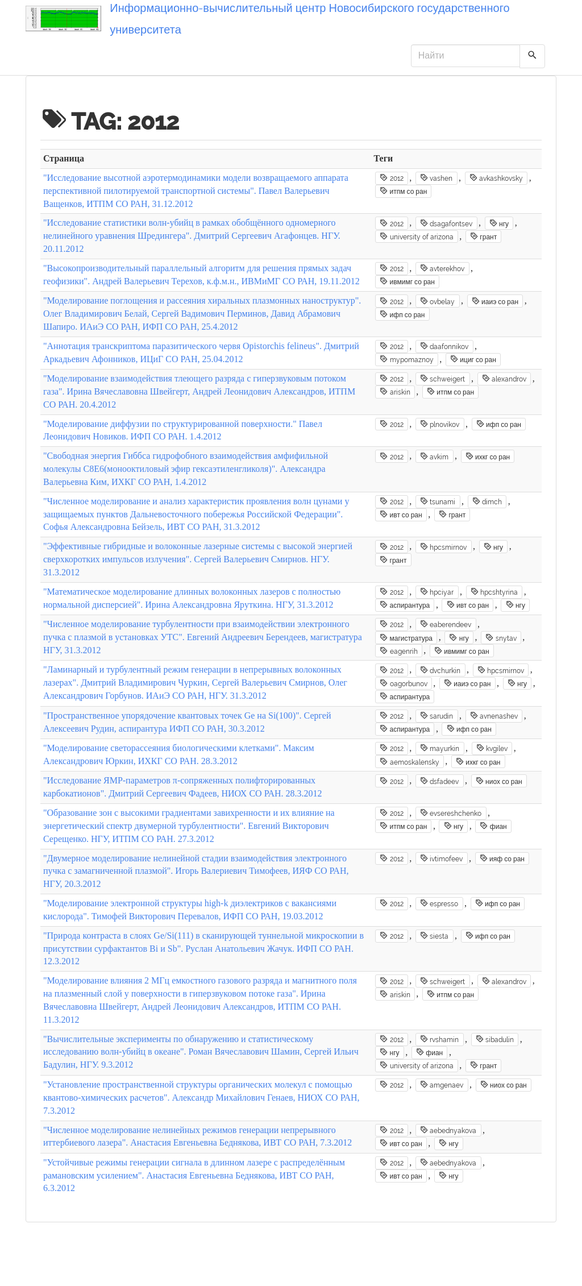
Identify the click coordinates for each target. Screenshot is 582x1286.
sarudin (436, 715)
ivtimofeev (441, 858)
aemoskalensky (409, 761)
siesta (434, 935)
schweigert (442, 378)
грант (483, 236)
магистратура (406, 637)
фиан (493, 826)
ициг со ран (473, 359)
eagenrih (398, 651)
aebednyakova (448, 1130)
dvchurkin (440, 670)
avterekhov (442, 268)
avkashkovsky (496, 177)
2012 (391, 177)
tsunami (437, 501)
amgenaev (441, 1084)
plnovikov (439, 424)
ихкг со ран (487, 456)
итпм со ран (403, 191)
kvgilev (492, 748)
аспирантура (405, 604)
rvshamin (439, 1039)
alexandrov (504, 378)
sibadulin (495, 1039)
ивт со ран (401, 514)
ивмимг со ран (407, 281)
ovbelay (437, 301)
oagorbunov (403, 683)
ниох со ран (499, 781)
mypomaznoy (406, 359)
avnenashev (494, 715)
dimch (487, 501)
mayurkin (439, 748)
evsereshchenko (450, 813)
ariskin (395, 391)
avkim (434, 456)
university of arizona (416, 236)
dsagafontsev (446, 223)
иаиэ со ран (495, 301)
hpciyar (437, 591)
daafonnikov (444, 346)
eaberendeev (445, 624)
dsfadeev (439, 781)
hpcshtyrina (494, 591)
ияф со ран (502, 858)
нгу (499, 223)
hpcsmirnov (443, 546)
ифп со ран (402, 314)
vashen (436, 177)
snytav (500, 637)
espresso (439, 903)
